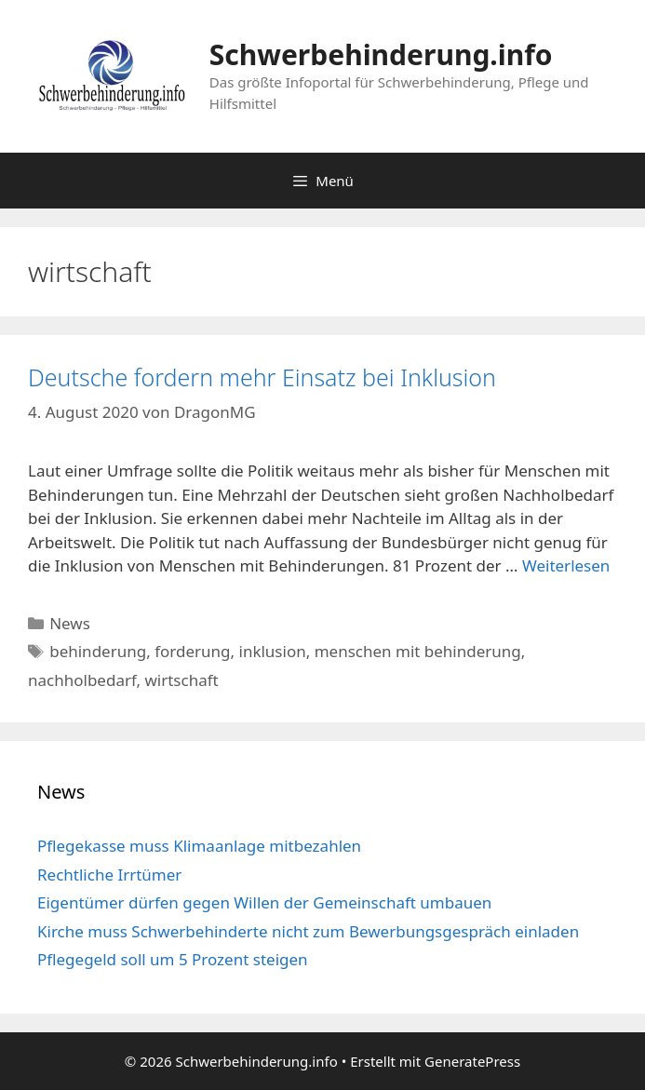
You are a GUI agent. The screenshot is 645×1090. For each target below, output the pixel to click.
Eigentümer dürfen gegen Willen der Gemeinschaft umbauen (264, 902)
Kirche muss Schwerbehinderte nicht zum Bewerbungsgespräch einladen (308, 931)
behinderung (97, 651)
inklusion (272, 651)
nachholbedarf (82, 680)
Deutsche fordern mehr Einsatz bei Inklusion (262, 377)
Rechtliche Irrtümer (109, 874)
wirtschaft (181, 680)
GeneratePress (472, 1061)
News (69, 623)
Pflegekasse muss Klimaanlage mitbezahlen (199, 845)
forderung (192, 651)
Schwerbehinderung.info (381, 54)
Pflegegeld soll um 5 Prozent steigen (172, 959)
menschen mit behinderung (418, 651)
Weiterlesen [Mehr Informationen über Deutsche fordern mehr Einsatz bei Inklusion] (566, 565)
